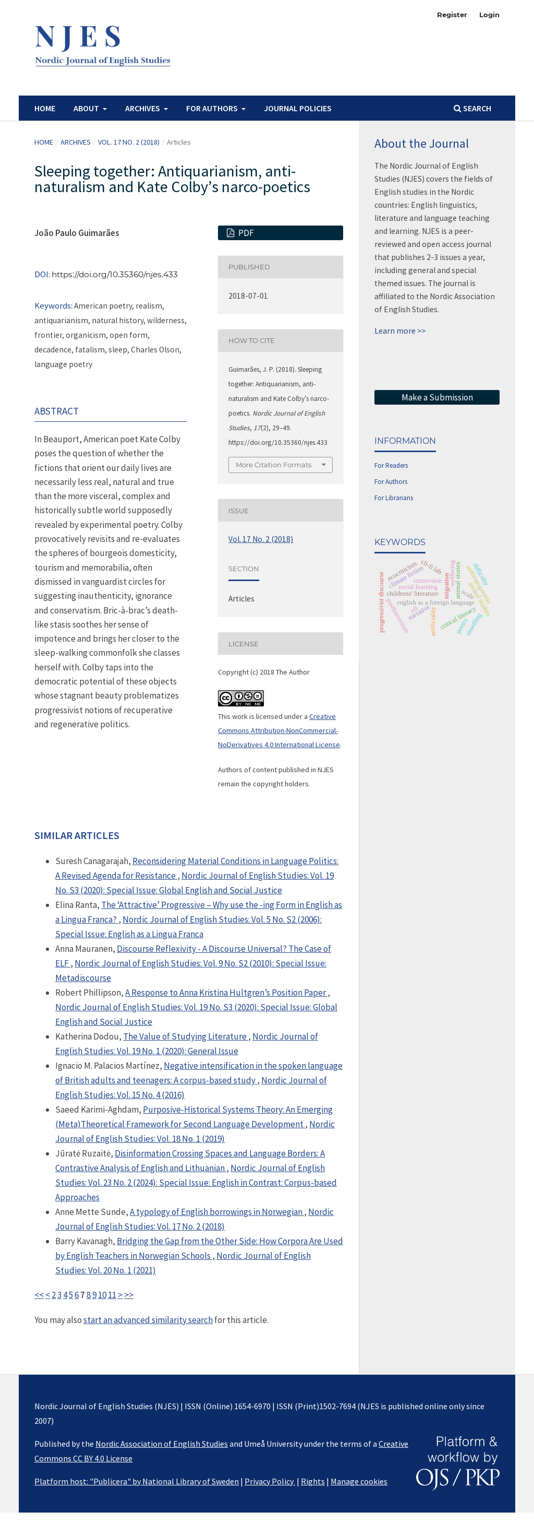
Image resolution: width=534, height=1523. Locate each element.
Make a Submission (437, 397)
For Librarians (393, 497)
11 (112, 1295)
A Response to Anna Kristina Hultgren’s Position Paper (226, 992)
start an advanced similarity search (148, 1320)
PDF (245, 233)
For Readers (391, 465)
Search (472, 108)
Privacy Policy (270, 1481)
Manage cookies (359, 1481)
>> (129, 1295)
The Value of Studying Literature (185, 1036)
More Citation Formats (273, 465)
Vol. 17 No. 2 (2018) (129, 142)
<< (39, 1295)
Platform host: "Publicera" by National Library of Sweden (136, 1481)
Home (44, 108)
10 (102, 1295)
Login (489, 14)
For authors (212, 108)
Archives (143, 108)
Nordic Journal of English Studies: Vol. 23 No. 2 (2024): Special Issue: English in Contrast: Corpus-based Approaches (196, 1182)
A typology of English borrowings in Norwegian (217, 1212)
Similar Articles (76, 835)
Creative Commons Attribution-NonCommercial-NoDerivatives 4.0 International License (279, 731)
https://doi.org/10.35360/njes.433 (115, 274)
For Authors (390, 481)
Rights (313, 1481)
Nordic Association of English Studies (161, 1443)
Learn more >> (400, 331)
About (87, 108)
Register (452, 14)
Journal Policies (298, 108)
